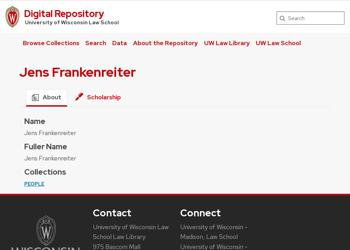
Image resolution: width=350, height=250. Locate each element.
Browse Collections (51, 43)
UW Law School (278, 43)
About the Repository (165, 43)
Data (119, 43)
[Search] (310, 18)
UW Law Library (227, 43)
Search (95, 43)
